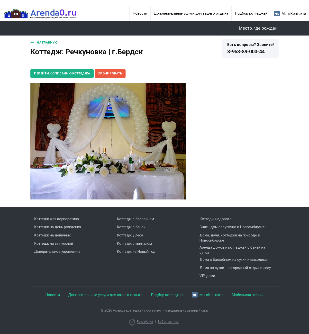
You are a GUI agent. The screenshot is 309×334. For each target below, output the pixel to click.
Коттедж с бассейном (135, 219)
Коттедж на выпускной (53, 243)
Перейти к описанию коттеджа (62, 73)
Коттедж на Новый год (136, 251)
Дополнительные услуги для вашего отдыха (191, 13)
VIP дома (207, 276)
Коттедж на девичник (52, 235)
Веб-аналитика (168, 321)
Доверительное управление (57, 251)
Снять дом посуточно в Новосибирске (232, 227)
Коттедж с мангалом (134, 243)
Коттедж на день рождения (57, 227)
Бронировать (110, 73)
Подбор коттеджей (251, 13)
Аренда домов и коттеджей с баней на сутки (232, 250)
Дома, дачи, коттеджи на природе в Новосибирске (230, 238)
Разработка (145, 321)
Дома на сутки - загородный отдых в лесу (235, 268)
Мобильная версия (248, 295)
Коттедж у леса (130, 235)
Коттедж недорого (216, 219)
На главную (43, 42)
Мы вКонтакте (290, 13)
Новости (140, 13)
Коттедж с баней (131, 227)
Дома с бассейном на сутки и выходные (234, 259)
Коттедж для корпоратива (56, 219)
